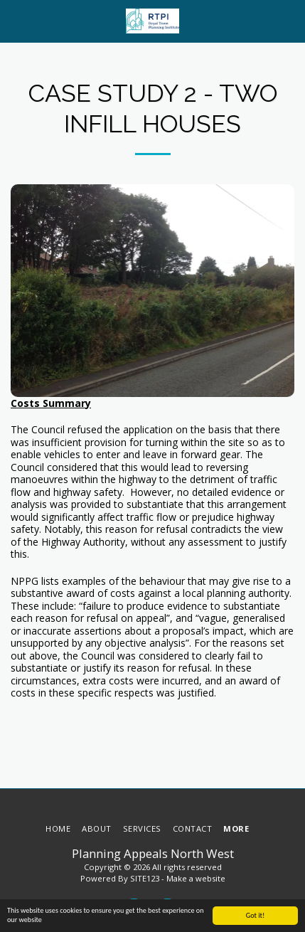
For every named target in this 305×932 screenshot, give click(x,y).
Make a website (195, 878)
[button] (16, 20)
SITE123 (144, 878)
